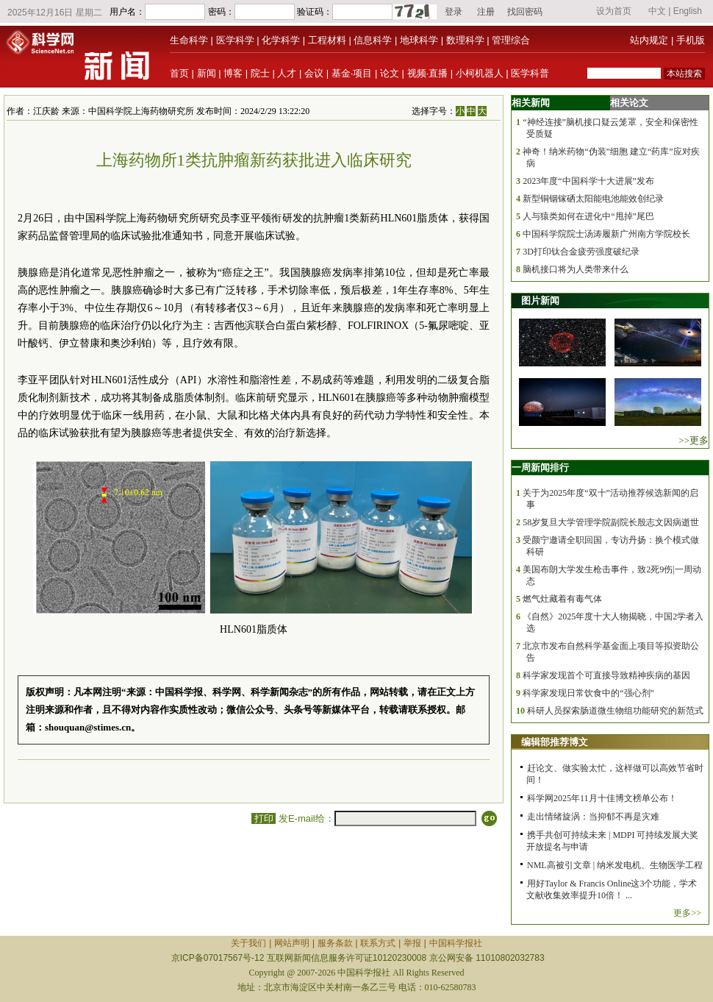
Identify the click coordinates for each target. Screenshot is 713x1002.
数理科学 (465, 40)
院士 (260, 73)
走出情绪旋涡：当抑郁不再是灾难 (593, 816)
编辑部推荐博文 (554, 741)
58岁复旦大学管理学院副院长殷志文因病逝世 (611, 522)
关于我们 (248, 943)
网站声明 (291, 943)
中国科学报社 (455, 943)
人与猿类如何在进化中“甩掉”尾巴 (588, 216)
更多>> (687, 913)
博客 (233, 73)
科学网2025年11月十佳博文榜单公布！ (602, 798)
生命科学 (189, 40)
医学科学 (235, 40)
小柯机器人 (480, 73)
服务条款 (335, 943)
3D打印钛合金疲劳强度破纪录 (581, 251)
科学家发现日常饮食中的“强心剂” (588, 693)
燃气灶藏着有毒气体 (562, 599)
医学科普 (530, 73)
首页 (179, 73)
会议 (313, 73)
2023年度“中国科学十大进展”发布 (588, 181)
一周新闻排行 (540, 467)
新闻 (206, 73)
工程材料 (327, 40)
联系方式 (377, 943)
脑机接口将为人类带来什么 (575, 269)
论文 (389, 73)
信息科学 (373, 40)
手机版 (690, 40)
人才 (286, 73)
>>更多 (693, 440)
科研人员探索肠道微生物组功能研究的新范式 (615, 711)
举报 (412, 943)
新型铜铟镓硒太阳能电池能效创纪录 (593, 198)
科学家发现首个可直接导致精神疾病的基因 (606, 675)
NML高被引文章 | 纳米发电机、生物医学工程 (615, 865)
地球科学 (419, 40)
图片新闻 (540, 300)
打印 (263, 818)
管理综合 (511, 40)
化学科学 (281, 40)
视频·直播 (427, 73)
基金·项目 (352, 73)
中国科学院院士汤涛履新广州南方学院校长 (606, 234)
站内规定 (649, 40)
